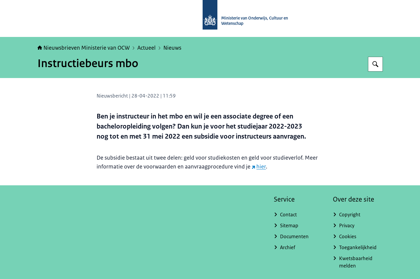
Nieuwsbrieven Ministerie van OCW (84, 47)
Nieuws (172, 47)
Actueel (146, 47)
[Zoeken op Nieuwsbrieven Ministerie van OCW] (375, 64)
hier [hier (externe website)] (259, 166)
